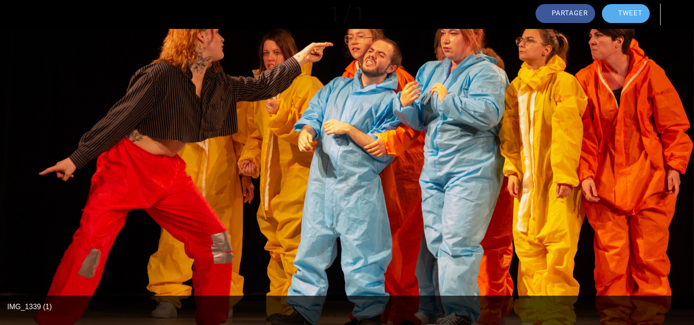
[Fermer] (18, 14)
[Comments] (676, 14)
